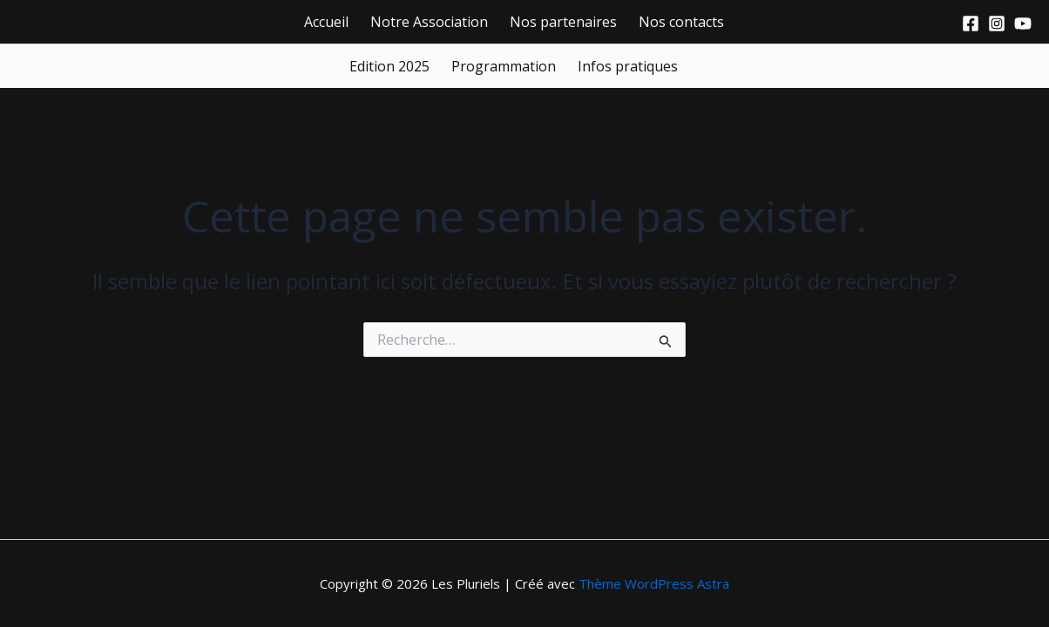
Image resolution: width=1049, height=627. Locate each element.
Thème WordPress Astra (654, 583)
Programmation (503, 66)
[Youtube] (1023, 23)
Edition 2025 (389, 66)
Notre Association (429, 21)
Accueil (326, 21)
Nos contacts (681, 21)
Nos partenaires (563, 21)
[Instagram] (996, 23)
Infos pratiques (628, 66)
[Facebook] (970, 23)
